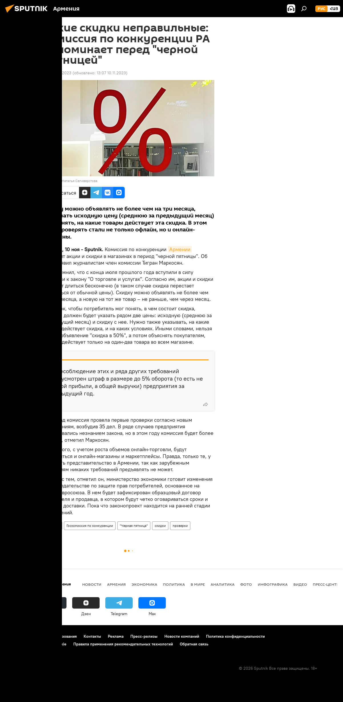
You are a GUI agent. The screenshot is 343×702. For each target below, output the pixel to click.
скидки (160, 525)
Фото (246, 584)
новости (91, 584)
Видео (300, 584)
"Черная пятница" (134, 525)
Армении (179, 249)
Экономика (144, 584)
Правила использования (54, 636)
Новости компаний (181, 636)
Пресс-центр (326, 584)
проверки (180, 525)
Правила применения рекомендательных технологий (123, 644)
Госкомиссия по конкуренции (89, 525)
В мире (198, 584)
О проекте (15, 636)
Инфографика (273, 584)
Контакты (92, 636)
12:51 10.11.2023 (57, 72)
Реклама (116, 636)
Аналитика (223, 584)
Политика (174, 584)
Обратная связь (194, 644)
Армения (53, 525)
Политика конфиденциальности (235, 636)
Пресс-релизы (144, 636)
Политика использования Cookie (36, 644)
